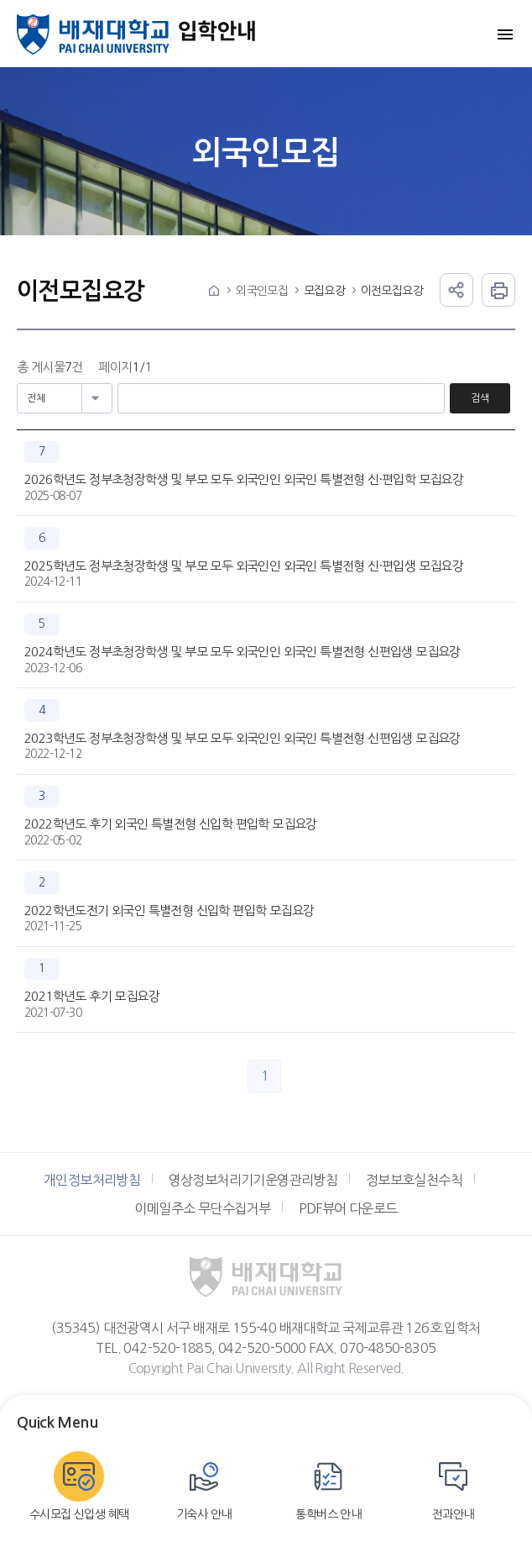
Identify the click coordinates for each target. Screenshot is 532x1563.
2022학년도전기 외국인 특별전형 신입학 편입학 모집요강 (169, 910)
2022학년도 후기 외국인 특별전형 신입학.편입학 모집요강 (170, 824)
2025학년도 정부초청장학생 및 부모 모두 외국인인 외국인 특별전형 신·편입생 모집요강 (243, 566)
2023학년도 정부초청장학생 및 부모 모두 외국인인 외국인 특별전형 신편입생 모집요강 (242, 738)
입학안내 (218, 34)
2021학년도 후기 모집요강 (91, 996)
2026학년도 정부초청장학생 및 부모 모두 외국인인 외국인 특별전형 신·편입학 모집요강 (243, 479)
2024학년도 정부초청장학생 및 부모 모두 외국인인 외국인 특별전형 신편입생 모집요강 (242, 651)
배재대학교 (93, 34)
